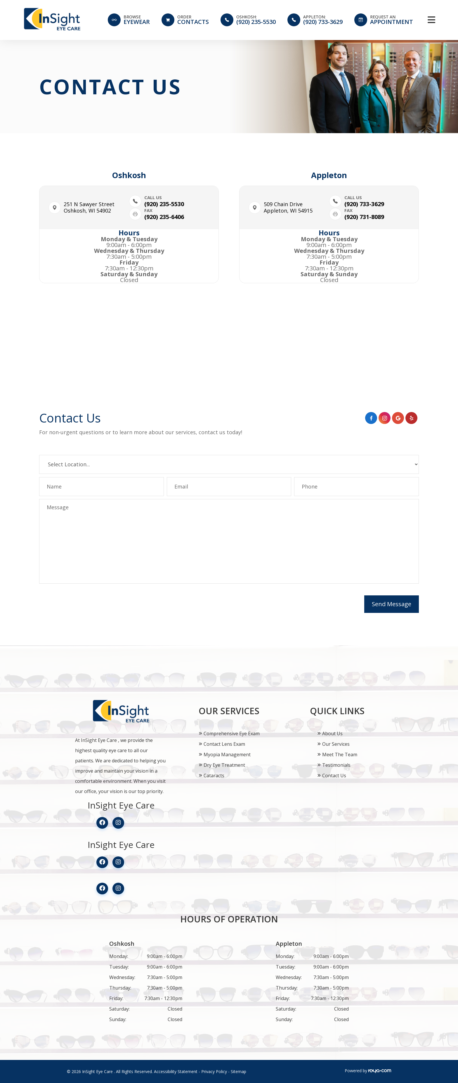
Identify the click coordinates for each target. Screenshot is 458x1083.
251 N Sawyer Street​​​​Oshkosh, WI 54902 (89, 207)
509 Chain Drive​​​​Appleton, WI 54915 (288, 207)
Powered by (368, 1070)
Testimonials (336, 765)
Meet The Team (339, 754)
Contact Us (334, 775)
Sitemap (238, 1071)
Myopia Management (227, 754)
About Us (332, 733)
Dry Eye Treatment (224, 765)
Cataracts (214, 775)
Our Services (336, 744)
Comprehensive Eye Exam (232, 733)
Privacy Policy (214, 1071)
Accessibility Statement (175, 1071)
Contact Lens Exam (224, 744)
